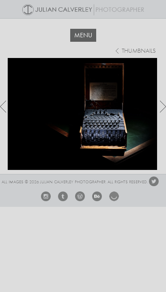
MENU (83, 35)
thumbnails (139, 51)
